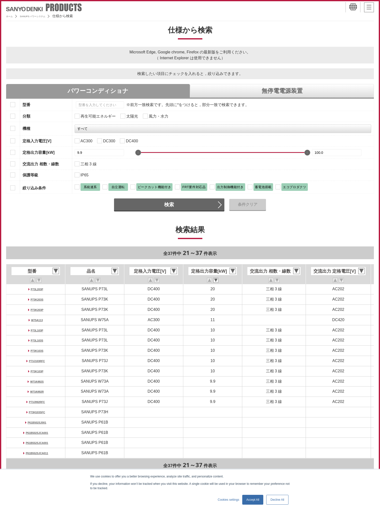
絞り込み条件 (34, 188)
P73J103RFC (37, 361)
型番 (26, 105)
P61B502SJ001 (37, 422)
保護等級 (30, 175)
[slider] (138, 153)
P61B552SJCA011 (37, 453)
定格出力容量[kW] (39, 152)
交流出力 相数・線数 (41, 164)
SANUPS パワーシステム (42, 16)
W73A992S (37, 381)
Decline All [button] (277, 499)
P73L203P (37, 289)
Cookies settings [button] (228, 499)
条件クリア (247, 204)
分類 (26, 116)
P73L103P (37, 330)
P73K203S (36, 299)
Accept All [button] (252, 499)
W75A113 (37, 320)
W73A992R (37, 391)
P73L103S (37, 340)
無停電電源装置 (282, 90)
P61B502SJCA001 (37, 432)
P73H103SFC (37, 412)
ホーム (11, 16)
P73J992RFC (37, 402)
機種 (26, 128)
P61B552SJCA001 (37, 442)
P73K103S (36, 350)
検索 (169, 204)
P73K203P (36, 309)
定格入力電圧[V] (37, 141)
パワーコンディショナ (98, 90)
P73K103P (36, 371)
